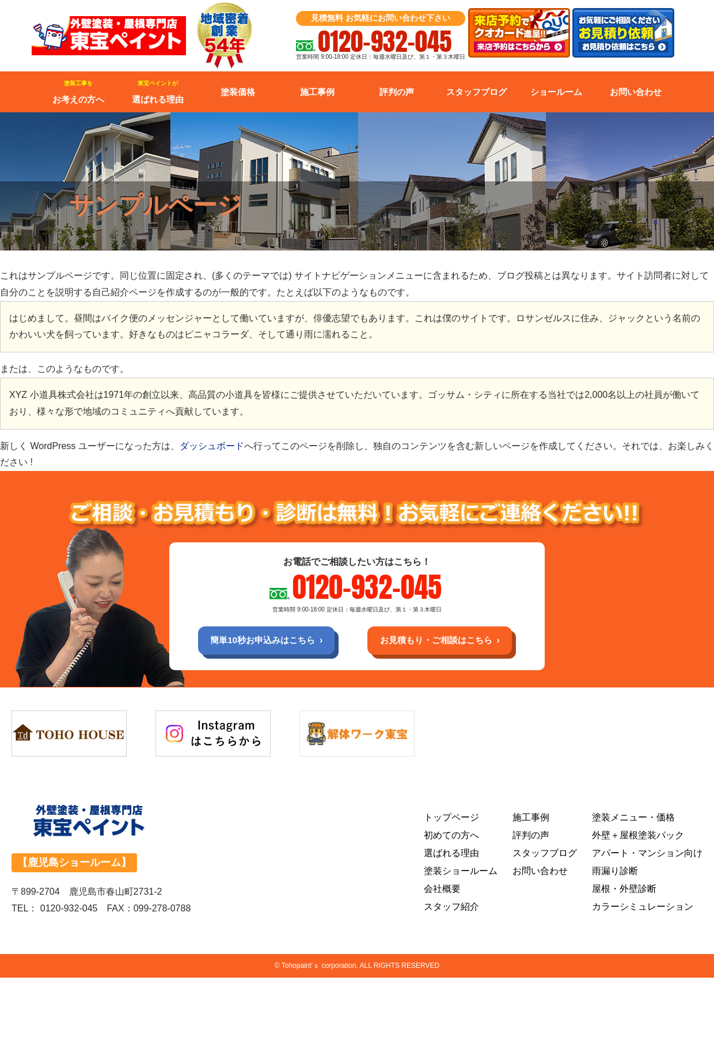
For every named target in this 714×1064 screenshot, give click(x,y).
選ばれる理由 (158, 92)
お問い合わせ (636, 92)
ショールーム (556, 92)
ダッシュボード (212, 446)
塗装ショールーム (460, 873)
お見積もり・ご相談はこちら (441, 641)
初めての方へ (451, 837)
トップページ (451, 819)
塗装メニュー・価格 (633, 819)
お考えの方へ (78, 92)
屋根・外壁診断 (624, 891)
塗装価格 (238, 92)
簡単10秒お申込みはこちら (257, 641)
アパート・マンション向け (647, 855)
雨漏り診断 (615, 873)
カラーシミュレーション (642, 909)
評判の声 (396, 92)
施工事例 (317, 92)
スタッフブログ (476, 92)
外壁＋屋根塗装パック (638, 837)
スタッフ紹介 (451, 909)
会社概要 (442, 891)
